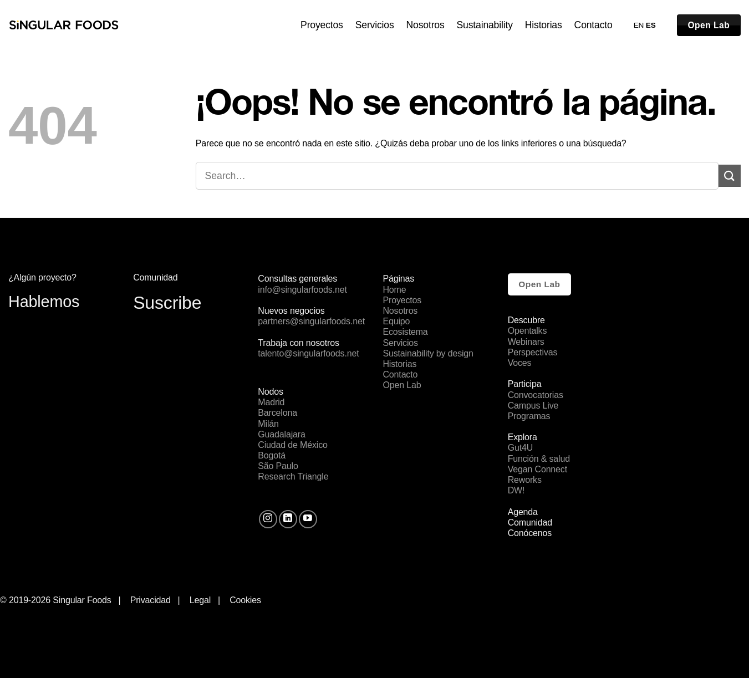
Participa (525, 384)
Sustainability (485, 24)
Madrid (271, 402)
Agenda (523, 512)
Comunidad (530, 522)
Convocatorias (535, 395)
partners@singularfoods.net (311, 321)
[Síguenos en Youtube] (308, 519)
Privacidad (150, 600)
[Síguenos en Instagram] (268, 519)
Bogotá (272, 455)
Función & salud (539, 458)
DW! (516, 490)
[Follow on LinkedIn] (288, 519)
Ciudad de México (293, 445)
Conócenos (530, 533)
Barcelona (277, 412)
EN (639, 25)
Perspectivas (533, 352)
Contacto (593, 24)
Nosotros (425, 24)
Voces (520, 363)
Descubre (526, 320)
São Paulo (278, 466)
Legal (203, 600)
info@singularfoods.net (302, 289)
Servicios (374, 24)
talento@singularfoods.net (308, 353)
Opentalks (527, 330)
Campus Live (533, 405)
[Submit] (730, 175)
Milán (268, 424)
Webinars (526, 341)
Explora (522, 437)
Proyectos (321, 24)
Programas (529, 416)
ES (651, 25)
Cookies (245, 600)
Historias (543, 24)
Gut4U (520, 447)
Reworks (525, 480)
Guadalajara (281, 434)
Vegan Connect (537, 469)
